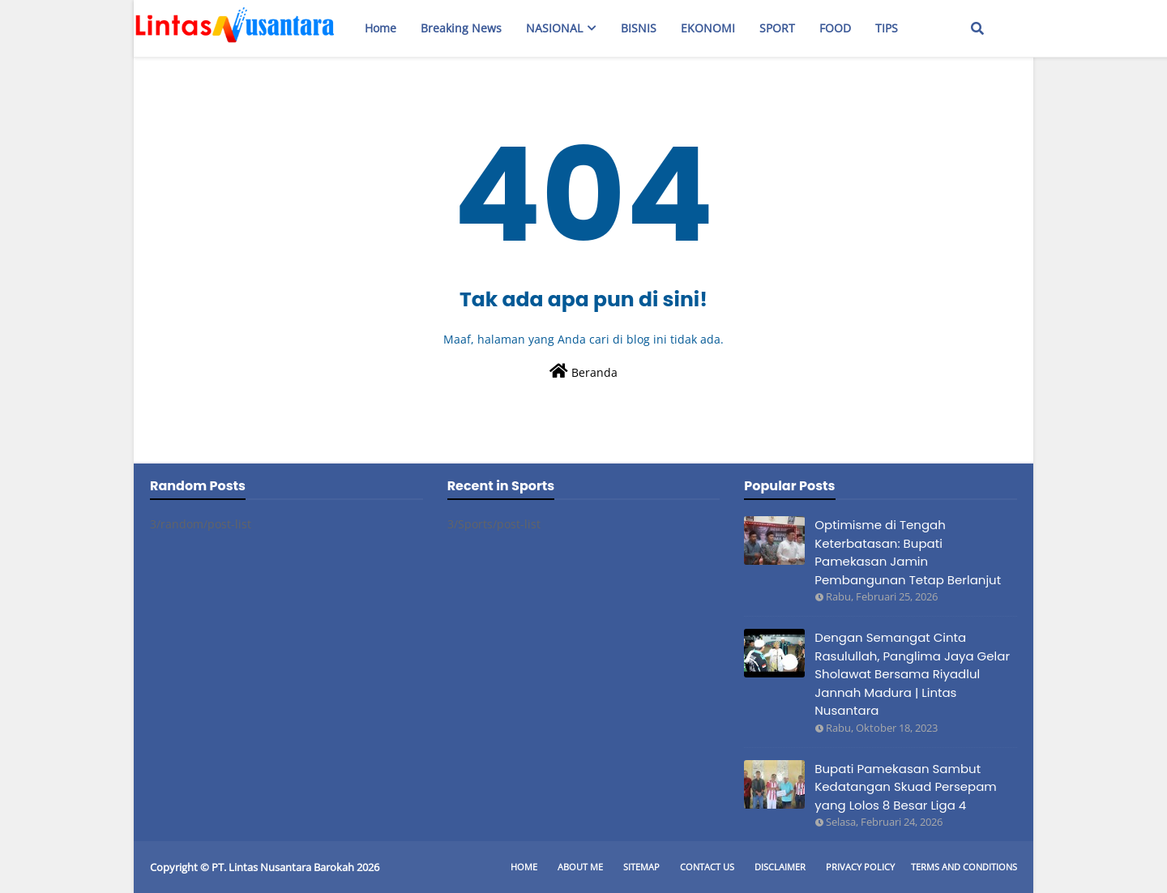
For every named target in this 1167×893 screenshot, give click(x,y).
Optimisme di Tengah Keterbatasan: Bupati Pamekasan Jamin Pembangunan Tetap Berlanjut (907, 552)
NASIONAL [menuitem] (554, 28)
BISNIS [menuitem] (638, 28)
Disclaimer (780, 867)
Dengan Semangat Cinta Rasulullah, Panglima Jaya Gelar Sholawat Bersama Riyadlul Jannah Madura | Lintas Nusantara (912, 674)
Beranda (583, 371)
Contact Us (707, 867)
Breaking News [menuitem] (461, 28)
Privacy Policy (860, 867)
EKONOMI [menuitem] (708, 28)
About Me (580, 867)
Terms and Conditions (964, 867)
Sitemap (641, 867)
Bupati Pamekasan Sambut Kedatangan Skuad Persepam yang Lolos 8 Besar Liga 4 (905, 787)
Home (524, 867)
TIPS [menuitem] (886, 28)
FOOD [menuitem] (835, 28)
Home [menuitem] (380, 28)
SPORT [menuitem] (777, 28)
